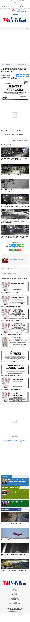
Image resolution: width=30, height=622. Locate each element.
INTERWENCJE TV (16, 28)
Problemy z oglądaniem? (14, 599)
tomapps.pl (19, 611)
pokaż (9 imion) (17, 2)
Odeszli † (23, 78)
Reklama (4, 6)
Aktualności (8, 64)
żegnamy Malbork (14, 271)
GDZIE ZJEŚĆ (9, 28)
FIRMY (5, 28)
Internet (15, 593)
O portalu (14, 594)
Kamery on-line (14, 598)
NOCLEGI (13, 28)
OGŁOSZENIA (2, 28)
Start (3, 64)
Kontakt (10, 6)
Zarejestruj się (23, 6)
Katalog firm (14, 592)
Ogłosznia (14, 590)
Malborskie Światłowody (14, 603)
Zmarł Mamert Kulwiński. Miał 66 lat (12, 268)
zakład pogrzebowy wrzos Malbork (9, 273)
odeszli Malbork (6, 271)
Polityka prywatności (14, 597)
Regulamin (14, 595)
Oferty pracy (15, 436)
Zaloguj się (16, 6)
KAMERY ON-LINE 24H (20, 28)
